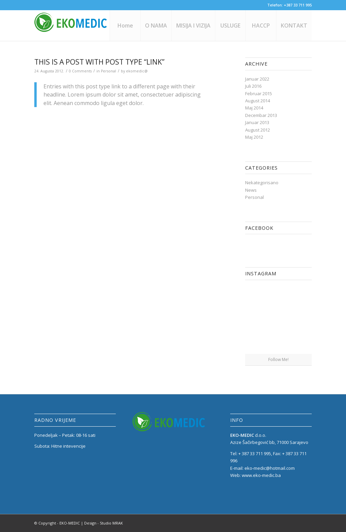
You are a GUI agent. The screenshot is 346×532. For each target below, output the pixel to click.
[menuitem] (125, 25)
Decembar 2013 (261, 115)
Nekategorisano (261, 182)
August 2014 (257, 101)
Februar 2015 (258, 93)
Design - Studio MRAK (103, 523)
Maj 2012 (254, 137)
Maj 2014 (254, 108)
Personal (108, 71)
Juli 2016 (253, 86)
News (251, 190)
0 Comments (80, 71)
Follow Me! (278, 359)
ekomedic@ (137, 71)
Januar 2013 (257, 122)
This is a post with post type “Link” (99, 62)
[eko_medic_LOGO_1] (71, 25)
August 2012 (257, 130)
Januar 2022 (257, 79)
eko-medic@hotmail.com (269, 468)
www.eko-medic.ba (261, 475)
